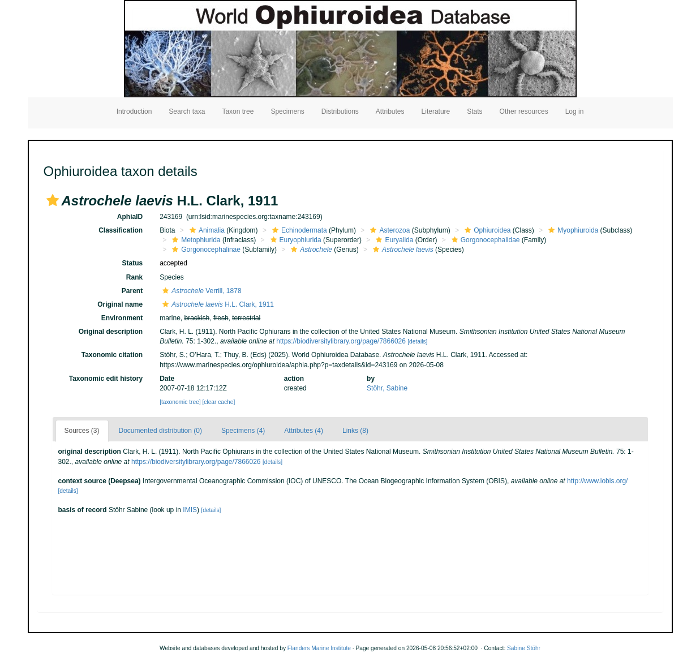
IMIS (190, 510)
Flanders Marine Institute (319, 648)
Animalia (206, 230)
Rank (134, 277)
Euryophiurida (294, 240)
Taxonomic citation (112, 355)
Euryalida (393, 240)
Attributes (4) (303, 431)
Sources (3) (82, 431)
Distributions (340, 111)
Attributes (390, 111)
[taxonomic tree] (180, 402)
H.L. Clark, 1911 (217, 304)
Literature (436, 111)
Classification (120, 230)
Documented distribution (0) (160, 431)
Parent (132, 291)
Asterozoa (388, 230)
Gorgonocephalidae (484, 240)
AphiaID (130, 217)
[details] (417, 341)
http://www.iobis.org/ (597, 481)
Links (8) (355, 431)
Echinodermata (298, 230)
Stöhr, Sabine (387, 388)
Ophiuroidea (486, 230)
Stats (474, 111)
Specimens (287, 111)
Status (132, 263)
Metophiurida (194, 240)
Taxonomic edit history (106, 379)
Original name (120, 304)
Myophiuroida (572, 230)
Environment (122, 318)
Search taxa (187, 111)
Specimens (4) (243, 431)
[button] (53, 200)
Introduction (134, 111)
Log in (574, 111)
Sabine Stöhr (523, 648)
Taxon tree (238, 111)
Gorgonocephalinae (205, 250)
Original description (111, 332)
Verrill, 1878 (200, 291)
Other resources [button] (524, 111)
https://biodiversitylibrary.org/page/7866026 (341, 341)
